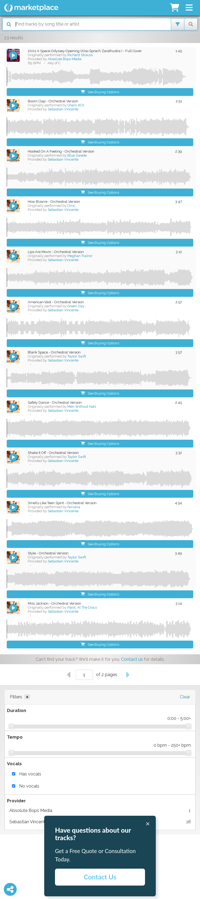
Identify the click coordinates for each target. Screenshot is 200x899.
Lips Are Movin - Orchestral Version (56, 252)
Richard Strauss (80, 55)
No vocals (29, 786)
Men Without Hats (81, 407)
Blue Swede (77, 155)
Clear (185, 696)
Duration (16, 710)
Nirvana (73, 507)
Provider (16, 800)
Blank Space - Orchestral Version (54, 352)
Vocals (14, 763)
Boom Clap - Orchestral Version (53, 101)
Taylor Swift (76, 356)
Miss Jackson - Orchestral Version (54, 603)
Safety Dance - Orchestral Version (55, 402)
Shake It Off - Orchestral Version (53, 453)
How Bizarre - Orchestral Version (54, 202)
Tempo (15, 737)
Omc (71, 206)
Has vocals (30, 774)
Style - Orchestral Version (48, 553)
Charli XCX (75, 105)
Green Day (75, 306)
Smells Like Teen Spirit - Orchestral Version (62, 503)
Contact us (132, 659)
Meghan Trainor (79, 256)
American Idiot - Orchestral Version (56, 302)
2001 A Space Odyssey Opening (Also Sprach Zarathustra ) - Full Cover (85, 51)
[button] (189, 8)
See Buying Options (100, 92)
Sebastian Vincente (63, 109)
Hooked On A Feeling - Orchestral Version (61, 151)
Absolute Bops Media (100, 810)
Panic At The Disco (82, 607)
